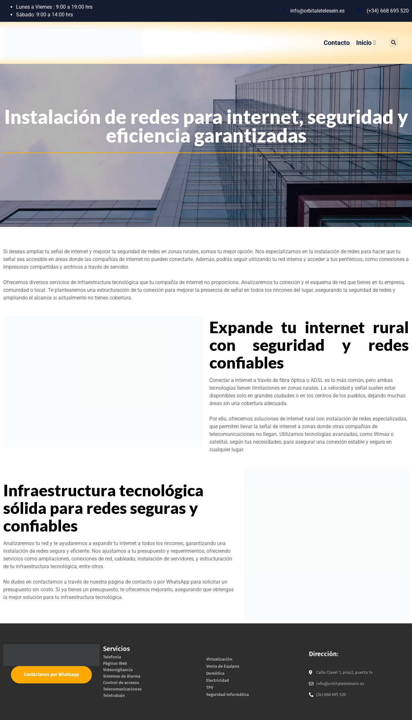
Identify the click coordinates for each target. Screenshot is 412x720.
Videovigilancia (118, 669)
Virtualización (219, 659)
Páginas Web (115, 663)
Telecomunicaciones (122, 689)
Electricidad (217, 680)
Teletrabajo (114, 695)
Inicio (366, 42)
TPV (209, 687)
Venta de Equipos (222, 666)
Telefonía (112, 657)
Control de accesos (121, 682)
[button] (393, 42)
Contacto (337, 43)
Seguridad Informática (227, 694)
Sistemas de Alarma (121, 676)
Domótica (215, 673)
